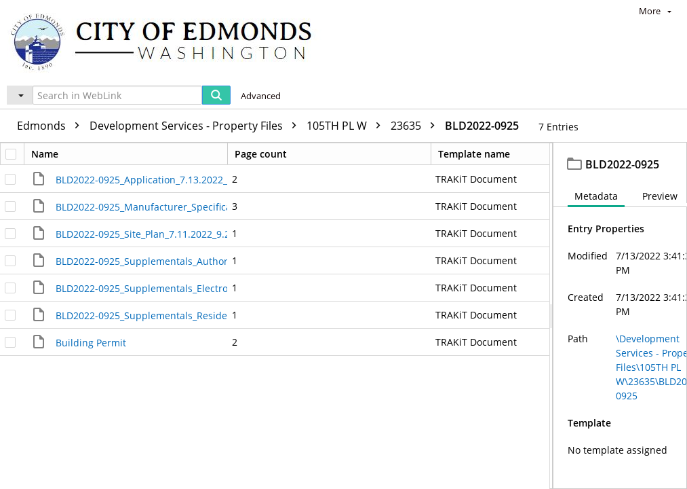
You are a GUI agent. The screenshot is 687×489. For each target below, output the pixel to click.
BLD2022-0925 (482, 125)
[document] (620, 316)
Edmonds (51, 125)
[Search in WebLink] (117, 95)
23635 (416, 125)
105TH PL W (347, 125)
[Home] (167, 41)
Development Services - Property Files (196, 125)
